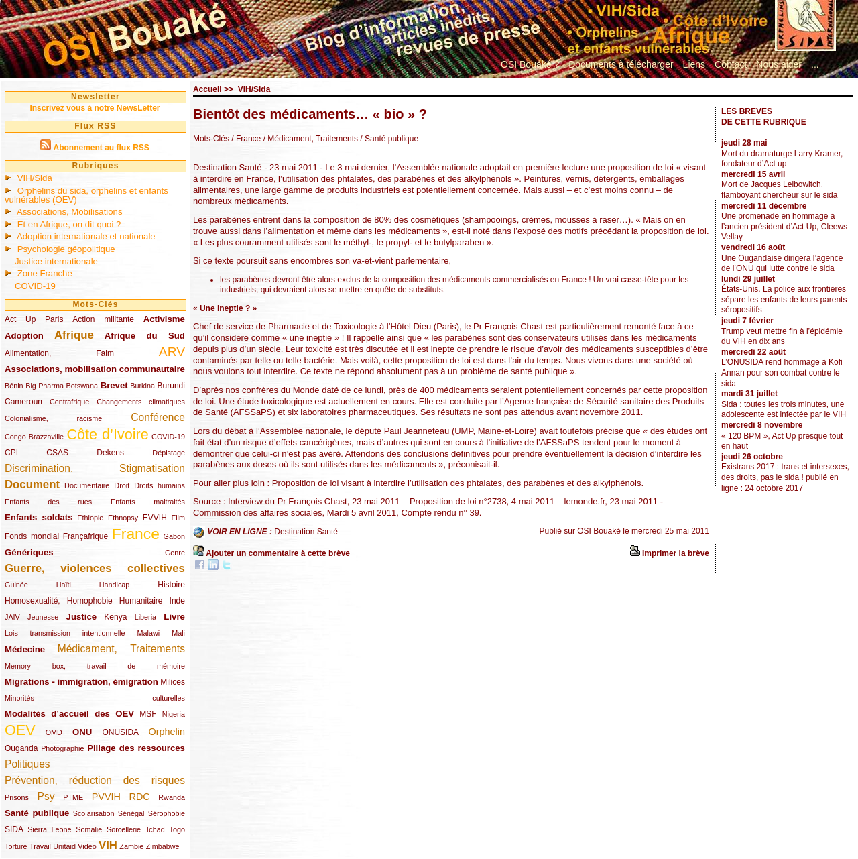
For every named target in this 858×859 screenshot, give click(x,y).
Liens (694, 64)
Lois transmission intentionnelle (65, 633)
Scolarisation (94, 813)
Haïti (63, 585)
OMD (54, 732)
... (815, 64)
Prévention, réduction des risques (95, 780)
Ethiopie (90, 518)
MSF (147, 714)
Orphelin (167, 731)
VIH (108, 845)
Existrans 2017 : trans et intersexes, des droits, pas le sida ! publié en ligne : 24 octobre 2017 (785, 477)
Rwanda (171, 797)
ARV (172, 352)
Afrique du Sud (145, 336)
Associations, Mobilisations (70, 212)
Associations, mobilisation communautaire (95, 369)
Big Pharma (44, 386)
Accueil (207, 89)
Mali (178, 633)
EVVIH (155, 517)
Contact (731, 64)
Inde (177, 601)
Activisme (164, 319)
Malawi (148, 633)
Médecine (25, 649)
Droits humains (159, 485)
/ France (246, 139)
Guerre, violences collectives (95, 568)
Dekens (110, 452)
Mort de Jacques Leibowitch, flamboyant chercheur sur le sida (779, 190)
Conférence (158, 417)
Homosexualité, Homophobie (59, 601)
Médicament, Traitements (121, 648)
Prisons (17, 797)
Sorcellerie (124, 829)
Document (32, 484)
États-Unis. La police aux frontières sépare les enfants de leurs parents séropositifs (784, 299)
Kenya (115, 617)
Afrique (74, 335)
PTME (73, 797)
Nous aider (779, 64)
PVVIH (106, 796)
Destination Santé (306, 531)
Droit (121, 485)
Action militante (103, 319)
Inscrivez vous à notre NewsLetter (94, 108)
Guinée (16, 585)
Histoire (171, 584)
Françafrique (85, 536)
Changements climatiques (141, 402)
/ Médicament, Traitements (309, 139)
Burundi (171, 385)
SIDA (14, 829)
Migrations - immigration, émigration (81, 682)
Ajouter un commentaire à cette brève (278, 553)
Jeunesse (42, 617)
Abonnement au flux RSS (101, 147)
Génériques (29, 552)
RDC (139, 796)
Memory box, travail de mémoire (95, 666)
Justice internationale (56, 261)
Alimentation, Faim (59, 353)
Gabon (174, 536)
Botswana (82, 386)
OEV (20, 730)
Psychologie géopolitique (66, 249)
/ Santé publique (388, 139)
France (136, 533)
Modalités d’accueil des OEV (69, 714)
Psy (46, 796)
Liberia (145, 617)
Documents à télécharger (620, 64)
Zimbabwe (163, 846)
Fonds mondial (32, 536)
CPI (11, 452)
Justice (81, 617)
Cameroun (23, 401)
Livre (174, 617)
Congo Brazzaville (34, 437)
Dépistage (168, 453)
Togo (176, 829)
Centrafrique (69, 402)
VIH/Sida (34, 178)
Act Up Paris (34, 319)
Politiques (27, 764)
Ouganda (21, 748)
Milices (172, 682)
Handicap (114, 585)
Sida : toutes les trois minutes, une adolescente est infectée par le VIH (783, 410)
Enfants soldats (39, 517)
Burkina (142, 386)
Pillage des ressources (136, 748)
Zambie (131, 846)
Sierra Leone (49, 829)
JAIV (12, 617)
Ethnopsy (123, 518)
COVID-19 (35, 286)
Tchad (155, 829)
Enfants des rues (48, 502)
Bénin (14, 386)
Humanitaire (141, 601)
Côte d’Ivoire (107, 434)
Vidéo (87, 846)
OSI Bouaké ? (530, 64)
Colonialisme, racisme (53, 418)
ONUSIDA (120, 732)
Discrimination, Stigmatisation (95, 468)
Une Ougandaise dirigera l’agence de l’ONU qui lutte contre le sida (782, 263)
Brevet (114, 385)
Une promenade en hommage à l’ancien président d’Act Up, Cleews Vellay (784, 226)
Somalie (89, 829)
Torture (16, 846)
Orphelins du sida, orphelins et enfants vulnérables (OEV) (86, 195)
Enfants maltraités (148, 502)
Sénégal (131, 813)
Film (178, 518)
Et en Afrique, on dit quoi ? (69, 224)
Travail (40, 846)
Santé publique (37, 813)
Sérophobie (166, 813)
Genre (175, 553)
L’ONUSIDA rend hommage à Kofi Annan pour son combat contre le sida (782, 372)
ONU (82, 732)
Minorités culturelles (95, 698)
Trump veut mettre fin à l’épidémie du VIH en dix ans (782, 337)
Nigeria (173, 714)
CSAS (57, 452)
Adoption (24, 336)
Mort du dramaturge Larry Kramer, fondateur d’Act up (782, 159)
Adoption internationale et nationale (86, 236)
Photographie (62, 748)
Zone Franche (44, 273)
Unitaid (64, 846)
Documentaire (86, 485)
